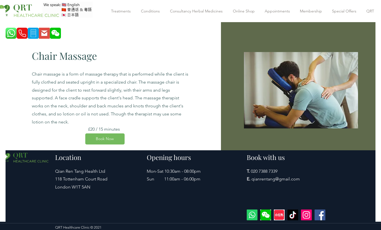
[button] (122, 11)
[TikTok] (292, 215)
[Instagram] (306, 215)
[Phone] (22, 33)
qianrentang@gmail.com (275, 179)
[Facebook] (320, 215)
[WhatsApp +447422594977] (252, 215)
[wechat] (265, 215)
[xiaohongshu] (279, 215)
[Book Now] (105, 138)
